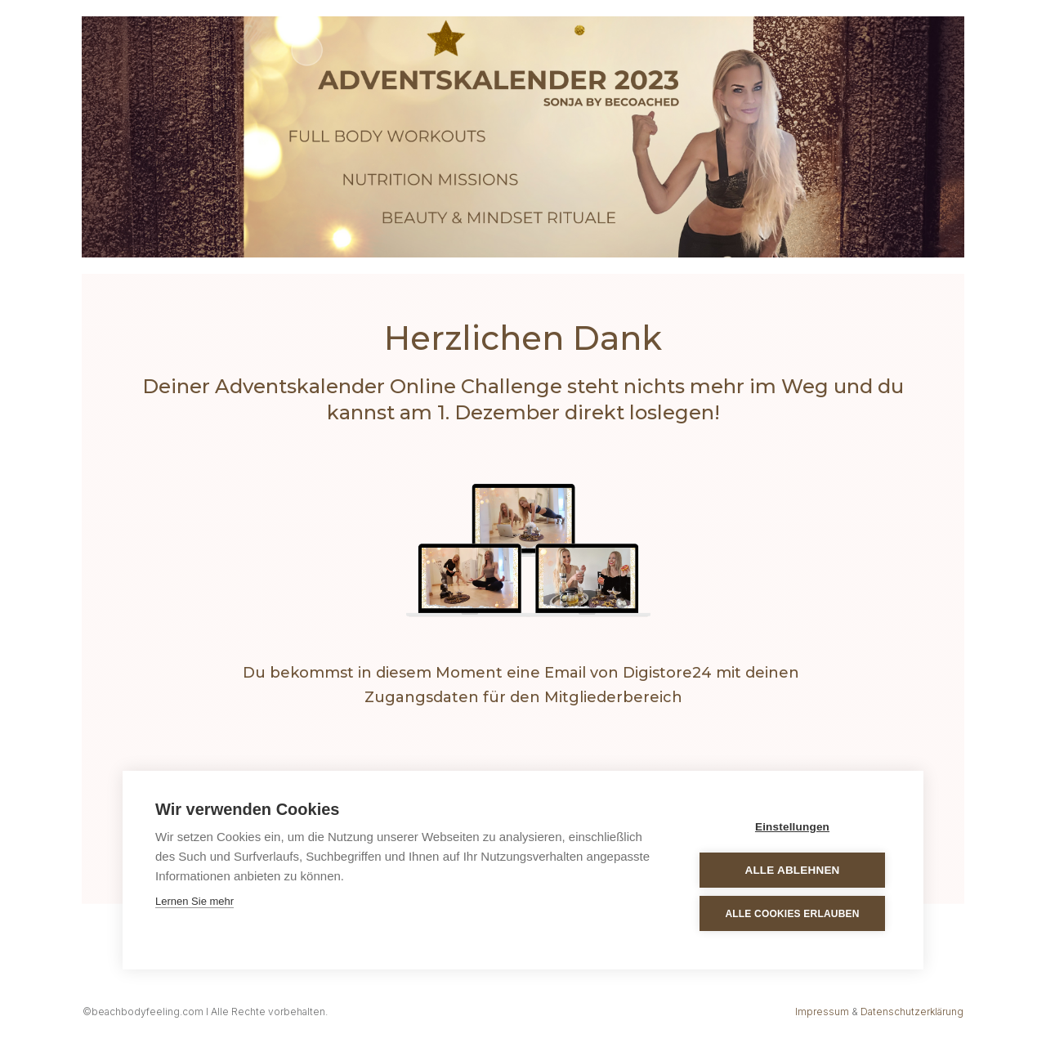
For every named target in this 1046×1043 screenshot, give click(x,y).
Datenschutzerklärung (911, 1011)
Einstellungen (792, 827)
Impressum (822, 1011)
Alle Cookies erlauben (792, 914)
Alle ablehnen (791, 870)
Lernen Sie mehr (194, 901)
